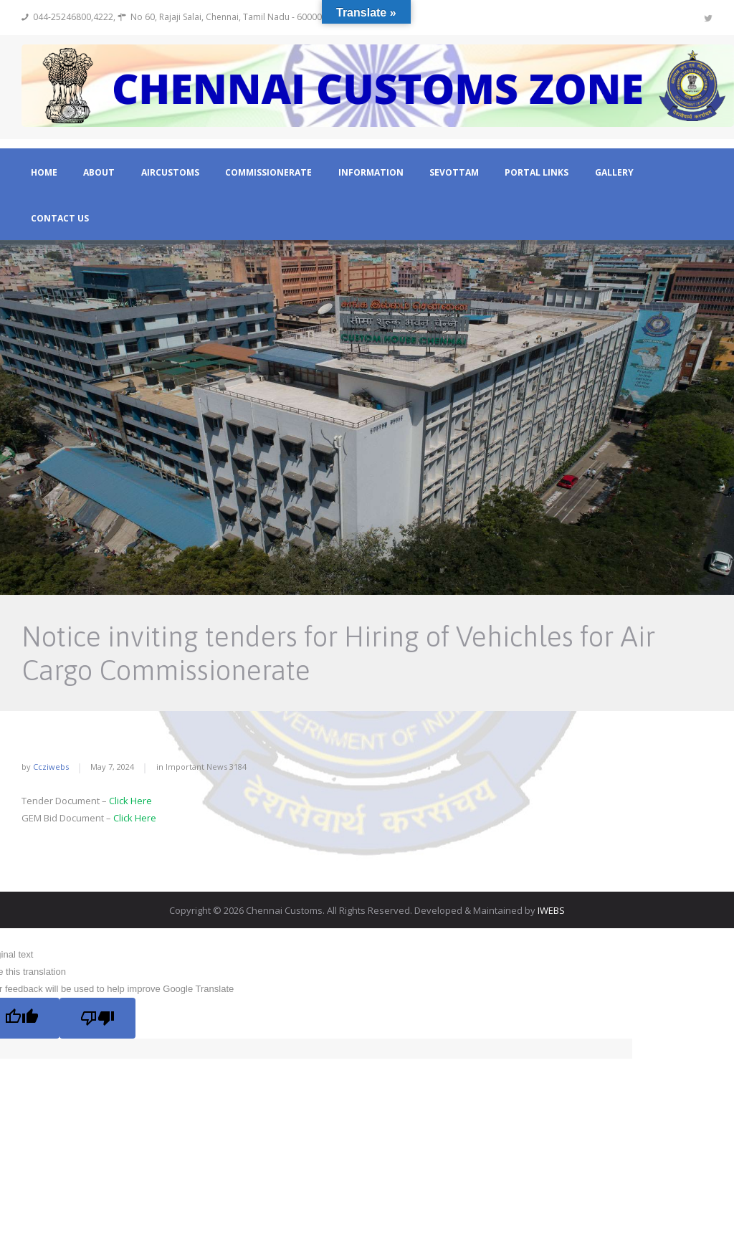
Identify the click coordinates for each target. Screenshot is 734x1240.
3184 (238, 766)
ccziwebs (51, 766)
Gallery (614, 172)
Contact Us (60, 218)
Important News (196, 766)
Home (44, 172)
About (99, 172)
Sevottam (454, 172)
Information (371, 172)
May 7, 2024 (112, 766)
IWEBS (551, 910)
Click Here (130, 800)
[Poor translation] (97, 1018)
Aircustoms (170, 172)
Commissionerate (268, 172)
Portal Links (536, 172)
